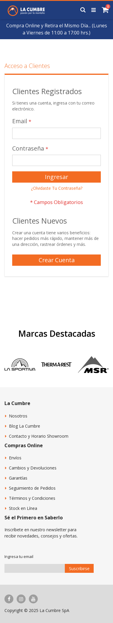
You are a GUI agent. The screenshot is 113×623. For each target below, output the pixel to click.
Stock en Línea (23, 508)
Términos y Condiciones (32, 498)
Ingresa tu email (18, 556)
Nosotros (18, 416)
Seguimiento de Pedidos (32, 488)
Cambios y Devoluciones (32, 468)
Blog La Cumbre (24, 426)
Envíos (15, 458)
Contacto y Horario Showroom (38, 436)
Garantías (18, 478)
